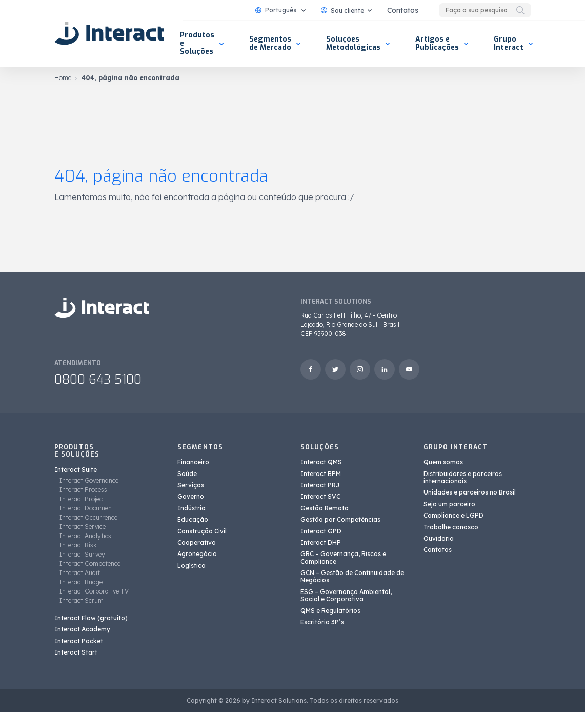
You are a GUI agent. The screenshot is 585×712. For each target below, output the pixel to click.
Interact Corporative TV (94, 591)
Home (62, 78)
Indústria (191, 508)
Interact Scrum (81, 600)
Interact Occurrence (88, 517)
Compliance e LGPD (453, 515)
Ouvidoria (438, 538)
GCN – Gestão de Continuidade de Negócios (352, 576)
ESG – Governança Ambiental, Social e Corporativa (346, 595)
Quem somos (443, 462)
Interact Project (82, 499)
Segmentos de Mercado (270, 43)
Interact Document (86, 508)
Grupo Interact (508, 43)
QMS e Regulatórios (330, 611)
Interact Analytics (85, 536)
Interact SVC (320, 496)
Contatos (402, 10)
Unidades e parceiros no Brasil (469, 492)
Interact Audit (79, 573)
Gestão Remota (324, 508)
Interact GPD (320, 531)
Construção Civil (202, 531)
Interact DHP (320, 542)
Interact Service (82, 526)
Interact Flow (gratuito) (91, 618)
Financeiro (193, 462)
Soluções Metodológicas (353, 43)
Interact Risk (78, 545)
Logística (191, 565)
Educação (192, 519)
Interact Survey (82, 554)
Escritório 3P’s (322, 622)
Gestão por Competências (340, 519)
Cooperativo (196, 542)
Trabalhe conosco (450, 527)
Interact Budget (82, 582)
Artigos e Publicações (437, 43)
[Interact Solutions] (110, 33)
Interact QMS (321, 462)
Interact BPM (320, 474)
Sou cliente (342, 10)
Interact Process (83, 489)
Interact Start (75, 652)
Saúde (187, 474)
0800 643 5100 (98, 379)
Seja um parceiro (449, 504)
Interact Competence (89, 563)
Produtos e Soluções (197, 43)
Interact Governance (88, 480)
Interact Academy (82, 629)
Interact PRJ (320, 485)
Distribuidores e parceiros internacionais (462, 477)
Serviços (190, 485)
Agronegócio (197, 554)
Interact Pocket (78, 641)
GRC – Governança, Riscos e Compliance (343, 557)
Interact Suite (75, 469)
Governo (190, 496)
